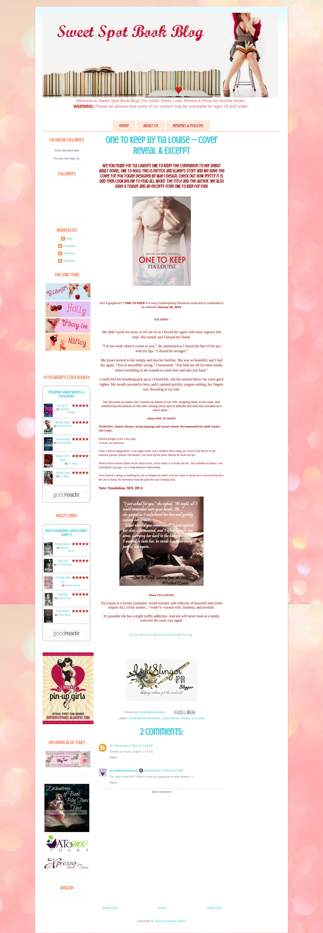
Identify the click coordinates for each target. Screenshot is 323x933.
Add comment (161, 792)
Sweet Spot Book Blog (67, 150)
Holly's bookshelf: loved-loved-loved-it (66, 533)
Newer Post (109, 907)
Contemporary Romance (144, 718)
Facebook (148, 634)
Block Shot (63, 422)
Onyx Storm (63, 544)
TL (111, 745)
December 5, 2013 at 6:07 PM (163, 770)
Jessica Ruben (64, 443)
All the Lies (63, 472)
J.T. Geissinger (64, 564)
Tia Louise (198, 718)
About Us (150, 125)
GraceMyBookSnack (123, 770)
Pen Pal (63, 560)
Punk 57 (62, 405)
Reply (113, 757)
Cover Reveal (171, 718)
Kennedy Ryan (64, 426)
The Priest (62, 611)
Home (124, 125)
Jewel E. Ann (64, 598)
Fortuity (63, 594)
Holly (69, 238)
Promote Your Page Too (67, 158)
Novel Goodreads (167, 634)
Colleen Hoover (73, 585)
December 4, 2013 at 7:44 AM (133, 745)
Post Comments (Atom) (170, 921)
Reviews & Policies (188, 125)
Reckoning (63, 439)
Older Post (214, 907)
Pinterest (185, 634)
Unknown (69, 246)
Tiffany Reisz (64, 615)
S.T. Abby (72, 463)
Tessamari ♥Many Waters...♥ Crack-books (66, 394)
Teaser (185, 718)
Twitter (136, 634)
